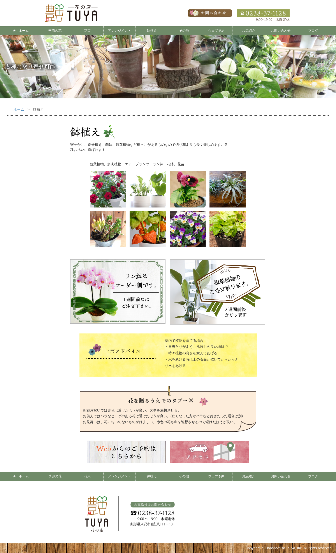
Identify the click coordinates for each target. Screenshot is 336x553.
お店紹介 (248, 30)
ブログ (313, 30)
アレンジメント (119, 30)
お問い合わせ (281, 30)
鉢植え (152, 30)
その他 (184, 30)
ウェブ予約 (216, 30)
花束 (87, 30)
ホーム (24, 30)
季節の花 (55, 30)
